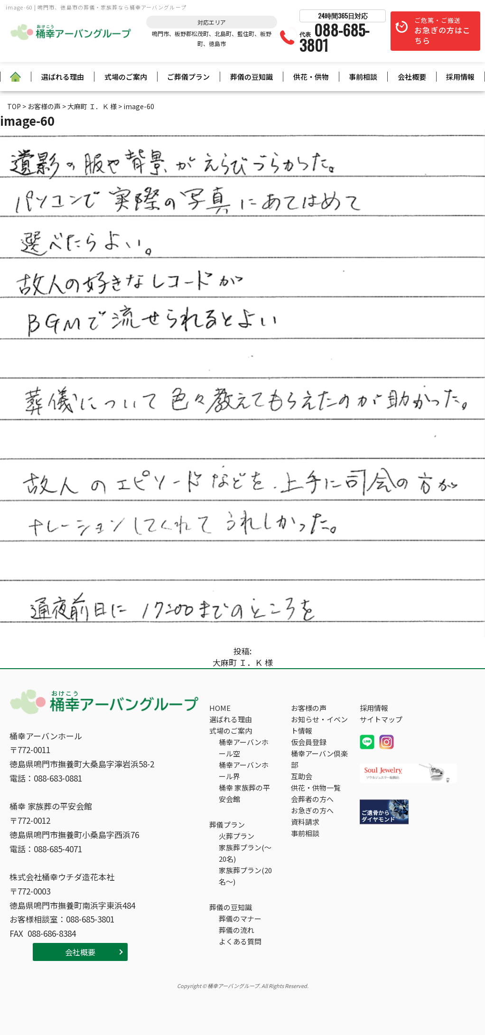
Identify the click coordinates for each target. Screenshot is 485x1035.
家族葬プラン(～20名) (245, 853)
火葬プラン (236, 836)
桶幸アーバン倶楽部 (319, 759)
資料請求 (305, 822)
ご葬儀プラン (188, 77)
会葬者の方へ (312, 799)
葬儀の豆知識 (251, 77)
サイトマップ (381, 719)
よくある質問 (240, 941)
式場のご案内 (125, 77)
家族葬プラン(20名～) (245, 875)
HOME (220, 708)
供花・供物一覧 (316, 788)
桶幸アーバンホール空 (244, 747)
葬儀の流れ (236, 930)
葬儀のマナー (240, 918)
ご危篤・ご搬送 (442, 31)
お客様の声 (308, 708)
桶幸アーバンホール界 (244, 770)
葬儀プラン (227, 825)
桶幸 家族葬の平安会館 (244, 793)
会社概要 (412, 77)
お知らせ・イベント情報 (319, 725)
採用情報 (460, 77)
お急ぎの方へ (312, 810)
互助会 (301, 776)
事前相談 (363, 77)
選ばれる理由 (62, 77)
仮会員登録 (308, 742)
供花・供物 (311, 77)
